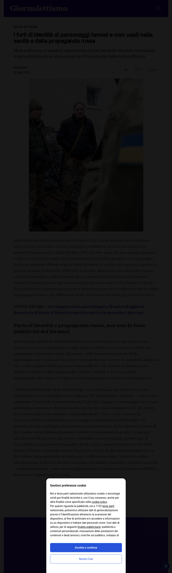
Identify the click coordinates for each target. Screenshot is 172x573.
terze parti (108, 506)
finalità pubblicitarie (89, 526)
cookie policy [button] (99, 501)
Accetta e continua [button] (86, 547)
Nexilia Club (86, 558)
